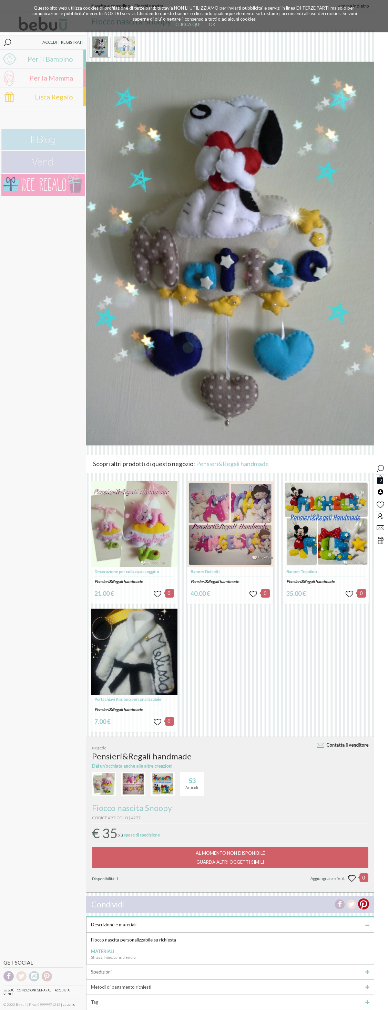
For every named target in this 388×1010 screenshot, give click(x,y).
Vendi (8, 994)
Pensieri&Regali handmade (232, 463)
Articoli (191, 781)
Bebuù (8, 990)
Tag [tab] (230, 1002)
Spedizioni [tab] (230, 972)
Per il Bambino (50, 59)
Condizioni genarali (34, 990)
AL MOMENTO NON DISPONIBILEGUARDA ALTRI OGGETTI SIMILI (230, 857)
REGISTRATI (72, 42)
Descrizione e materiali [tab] (230, 924)
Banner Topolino (301, 571)
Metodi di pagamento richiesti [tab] (230, 987)
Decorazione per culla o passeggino (126, 571)
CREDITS (69, 1005)
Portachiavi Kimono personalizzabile (127, 699)
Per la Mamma (51, 78)
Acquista (62, 990)
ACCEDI (49, 42)
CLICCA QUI (188, 24)
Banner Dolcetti (205, 571)
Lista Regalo (54, 97)
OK (212, 24)
